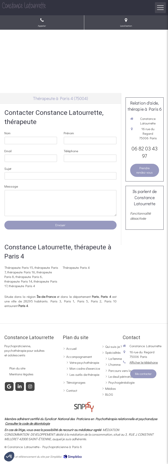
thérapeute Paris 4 (22, 286)
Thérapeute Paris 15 (18, 267)
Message (11, 186)
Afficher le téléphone (144, 362)
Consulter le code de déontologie (27, 423)
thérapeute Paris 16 (21, 272)
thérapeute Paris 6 (29, 276)
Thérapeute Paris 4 (76, 267)
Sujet (7, 168)
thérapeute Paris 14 (18, 281)
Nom (7, 133)
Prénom (69, 133)
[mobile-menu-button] (160, 7)
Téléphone (71, 151)
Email (8, 151)
